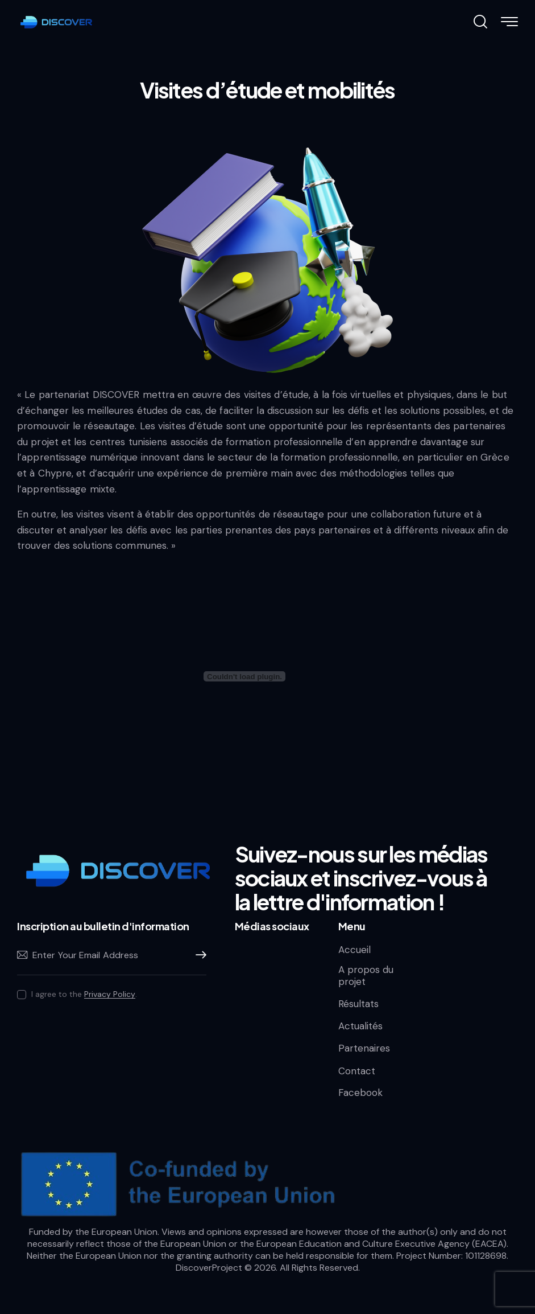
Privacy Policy (109, 994)
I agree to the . (84, 994)
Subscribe (197, 955)
